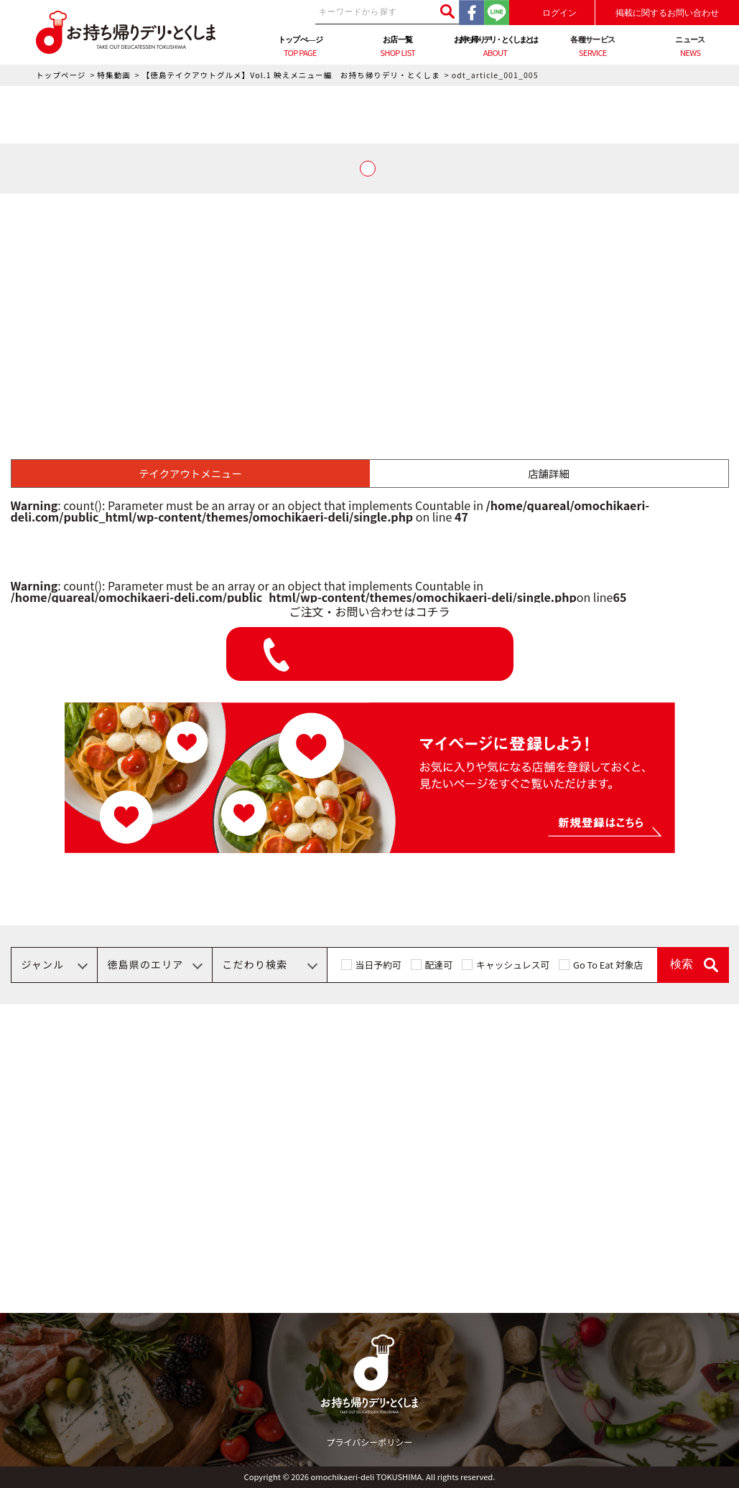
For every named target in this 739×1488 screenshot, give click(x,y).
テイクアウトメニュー (190, 473)
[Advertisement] (369, 301)
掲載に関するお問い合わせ (667, 13)
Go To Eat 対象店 (608, 964)
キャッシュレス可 (512, 964)
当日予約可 (378, 964)
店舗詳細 (549, 473)
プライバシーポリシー (370, 1442)
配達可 (438, 964)
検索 (681, 964)
